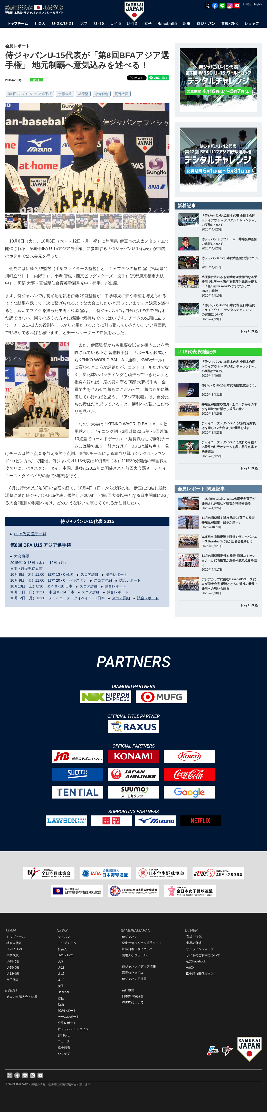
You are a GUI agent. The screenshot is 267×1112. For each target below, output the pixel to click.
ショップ (64, 1053)
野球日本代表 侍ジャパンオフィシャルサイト (36, 9)
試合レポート (116, 574)
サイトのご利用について (203, 955)
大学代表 (12, 955)
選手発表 (64, 1047)
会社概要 (128, 990)
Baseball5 (64, 992)
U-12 (61, 980)
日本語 (247, 4)
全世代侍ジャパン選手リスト (142, 943)
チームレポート (68, 1017)
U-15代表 (12, 967)
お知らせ (64, 1035)
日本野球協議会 (133, 996)
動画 (61, 1004)
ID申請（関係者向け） (201, 973)
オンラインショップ (200, 949)
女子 (61, 986)
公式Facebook (196, 961)
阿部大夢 (121, 94)
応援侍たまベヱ (133, 972)
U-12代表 (12, 973)
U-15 (61, 973)
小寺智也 (101, 94)
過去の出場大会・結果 (21, 997)
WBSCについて (133, 1002)
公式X (190, 967)
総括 (61, 998)
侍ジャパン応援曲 (134, 979)
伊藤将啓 (65, 94)
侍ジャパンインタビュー (75, 1029)
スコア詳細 (90, 574)
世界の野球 (194, 943)
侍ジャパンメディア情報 (139, 966)
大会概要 (21, 556)
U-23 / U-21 (14, 949)
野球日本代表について (137, 949)
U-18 (61, 967)
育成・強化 (194, 937)
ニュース (64, 1041)
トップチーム (15, 937)
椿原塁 (83, 94)
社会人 (62, 949)
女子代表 (12, 980)
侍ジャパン (129, 937)
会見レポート (67, 1023)
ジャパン (64, 937)
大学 (61, 961)
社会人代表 (14, 943)
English (257, 4)
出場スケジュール (134, 955)
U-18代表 (12, 961)
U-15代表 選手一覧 (30, 534)
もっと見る (249, 331)
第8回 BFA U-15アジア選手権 (30, 94)
